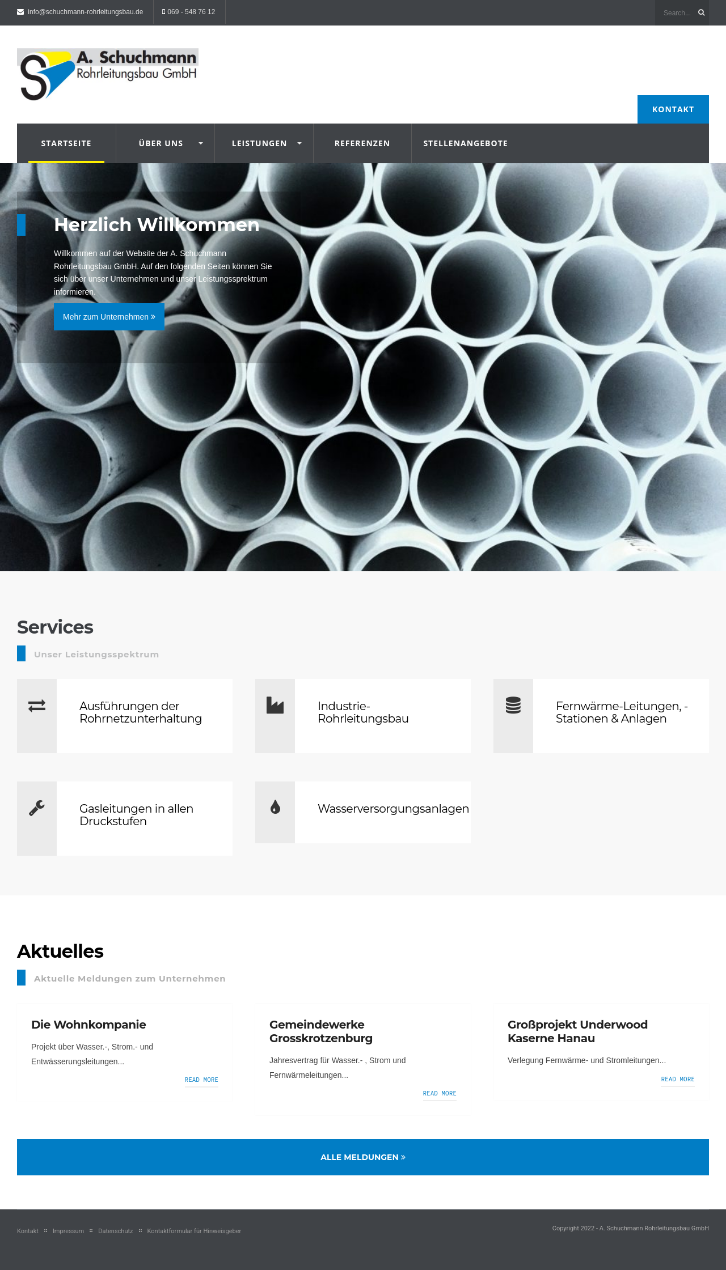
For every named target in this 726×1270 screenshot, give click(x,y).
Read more (201, 1080)
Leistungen (260, 143)
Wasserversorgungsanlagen (393, 808)
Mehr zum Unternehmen (109, 316)
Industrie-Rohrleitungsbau (363, 712)
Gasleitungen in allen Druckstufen (136, 815)
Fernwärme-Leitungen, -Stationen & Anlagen (622, 712)
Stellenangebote (461, 143)
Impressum (68, 1231)
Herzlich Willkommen (157, 225)
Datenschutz (115, 1231)
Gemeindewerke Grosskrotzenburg (321, 1031)
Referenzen (362, 143)
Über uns (161, 143)
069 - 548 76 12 (191, 12)
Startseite (66, 143)
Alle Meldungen (363, 1157)
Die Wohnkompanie (88, 1024)
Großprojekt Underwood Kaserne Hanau (578, 1031)
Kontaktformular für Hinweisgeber (194, 1231)
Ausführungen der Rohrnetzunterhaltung (140, 712)
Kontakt (673, 109)
